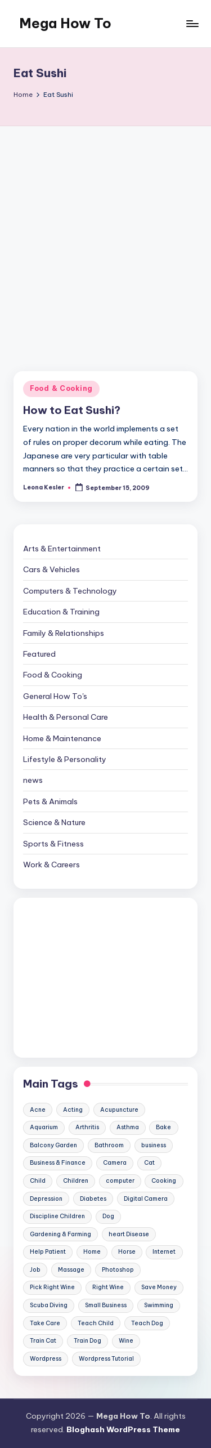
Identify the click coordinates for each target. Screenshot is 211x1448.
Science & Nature (54, 822)
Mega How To (65, 23)
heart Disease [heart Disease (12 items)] (129, 1234)
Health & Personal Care (65, 717)
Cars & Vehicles (51, 569)
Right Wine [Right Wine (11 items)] (108, 1287)
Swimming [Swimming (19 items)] (158, 1305)
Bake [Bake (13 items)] (163, 1127)
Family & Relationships (63, 633)
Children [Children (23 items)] (75, 1180)
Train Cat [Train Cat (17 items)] (43, 1340)
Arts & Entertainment (62, 548)
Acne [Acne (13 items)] (38, 1109)
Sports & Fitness (53, 844)
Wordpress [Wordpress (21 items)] (45, 1358)
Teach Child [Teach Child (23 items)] (96, 1323)
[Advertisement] (105, 237)
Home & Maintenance (62, 738)
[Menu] (191, 23)
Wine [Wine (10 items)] (126, 1340)
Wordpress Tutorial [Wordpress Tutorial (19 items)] (106, 1358)
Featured (39, 654)
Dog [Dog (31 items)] (108, 1216)
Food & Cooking (61, 388)
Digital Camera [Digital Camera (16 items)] (146, 1198)
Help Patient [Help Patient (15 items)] (48, 1251)
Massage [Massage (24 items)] (71, 1269)
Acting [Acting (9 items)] (73, 1109)
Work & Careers (51, 864)
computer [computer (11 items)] (120, 1180)
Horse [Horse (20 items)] (127, 1251)
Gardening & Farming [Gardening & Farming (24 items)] (60, 1234)
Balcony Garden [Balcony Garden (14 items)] (53, 1145)
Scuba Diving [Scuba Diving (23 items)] (49, 1305)
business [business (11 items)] (153, 1145)
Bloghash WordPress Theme (123, 1429)
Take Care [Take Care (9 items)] (45, 1323)
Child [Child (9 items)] (38, 1180)
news (33, 780)
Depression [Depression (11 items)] (46, 1198)
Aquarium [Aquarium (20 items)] (44, 1127)
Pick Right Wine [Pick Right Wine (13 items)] (52, 1287)
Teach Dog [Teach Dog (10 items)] (147, 1323)
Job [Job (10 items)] (35, 1269)
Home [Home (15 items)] (92, 1251)
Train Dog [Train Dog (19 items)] (87, 1340)
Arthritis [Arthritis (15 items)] (87, 1127)
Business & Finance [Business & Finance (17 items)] (58, 1162)
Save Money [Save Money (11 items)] (159, 1287)
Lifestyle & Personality (64, 759)
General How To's (55, 696)
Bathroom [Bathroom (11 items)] (109, 1145)
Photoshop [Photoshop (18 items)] (118, 1269)
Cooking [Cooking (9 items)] (163, 1180)
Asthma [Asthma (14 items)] (127, 1127)
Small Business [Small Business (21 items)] (106, 1305)
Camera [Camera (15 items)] (115, 1162)
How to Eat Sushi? (71, 410)
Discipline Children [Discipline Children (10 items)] (57, 1216)
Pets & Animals (50, 801)
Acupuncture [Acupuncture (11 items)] (119, 1109)
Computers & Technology (70, 591)
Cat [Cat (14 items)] (149, 1162)
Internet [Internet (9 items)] (164, 1251)
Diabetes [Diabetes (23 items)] (93, 1198)
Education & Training (61, 612)
